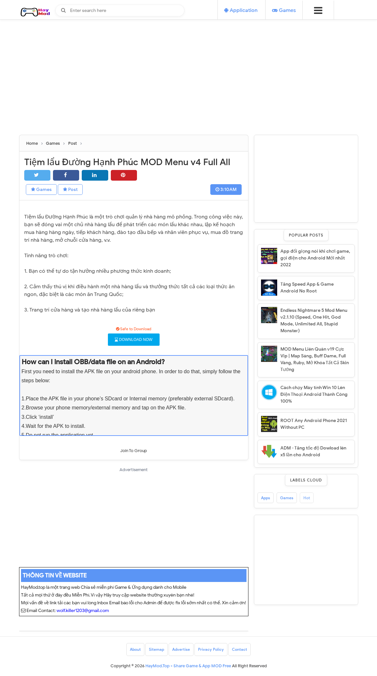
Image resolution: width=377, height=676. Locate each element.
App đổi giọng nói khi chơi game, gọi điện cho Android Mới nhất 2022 (315, 258)
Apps (265, 497)
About (135, 649)
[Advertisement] (188, 89)
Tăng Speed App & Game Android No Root (307, 287)
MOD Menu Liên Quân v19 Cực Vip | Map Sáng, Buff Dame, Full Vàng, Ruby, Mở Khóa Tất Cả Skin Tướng (314, 359)
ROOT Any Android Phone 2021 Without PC (313, 424)
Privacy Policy (211, 649)
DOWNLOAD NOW (133, 339)
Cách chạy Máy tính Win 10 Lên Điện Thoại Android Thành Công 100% (314, 394)
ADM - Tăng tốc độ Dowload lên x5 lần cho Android (313, 451)
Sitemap (156, 649)
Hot (306, 497)
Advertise (181, 649)
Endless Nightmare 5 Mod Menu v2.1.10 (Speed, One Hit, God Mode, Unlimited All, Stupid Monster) (313, 320)
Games (41, 189)
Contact (239, 649)
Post (70, 189)
